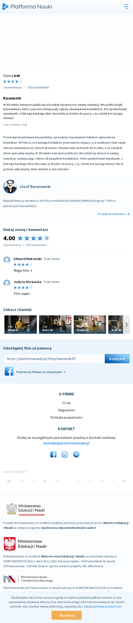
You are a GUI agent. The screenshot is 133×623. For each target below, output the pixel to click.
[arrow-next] (126, 324)
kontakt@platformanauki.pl (67, 443)
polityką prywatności (107, 606)
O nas (66, 402)
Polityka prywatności (66, 417)
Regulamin (66, 410)
